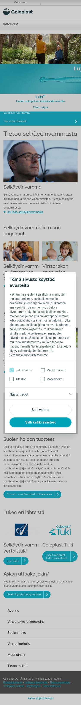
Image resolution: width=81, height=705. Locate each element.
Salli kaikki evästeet (40, 422)
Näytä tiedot (19, 394)
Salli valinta (40, 410)
